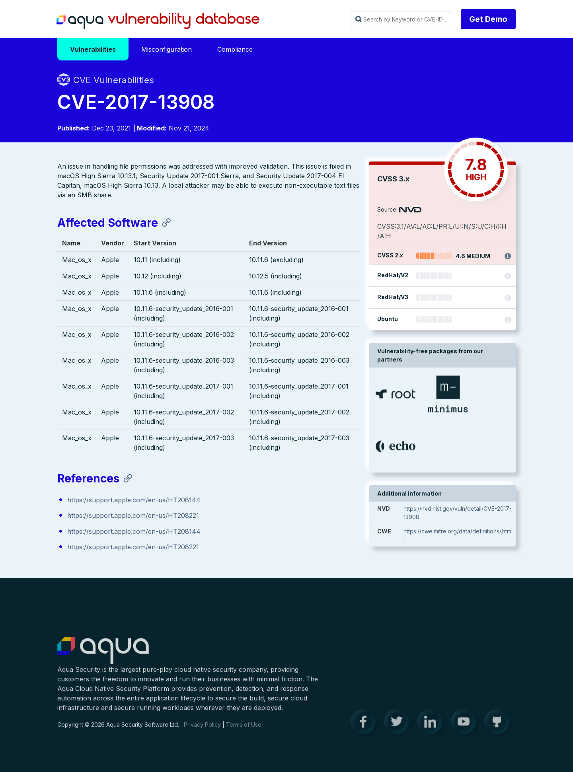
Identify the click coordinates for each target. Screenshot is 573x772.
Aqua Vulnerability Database (158, 21)
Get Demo (488, 19)
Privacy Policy (202, 730)
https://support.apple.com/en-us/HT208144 (134, 501)
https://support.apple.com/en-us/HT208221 (133, 516)
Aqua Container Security (103, 656)
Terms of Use (243, 730)
